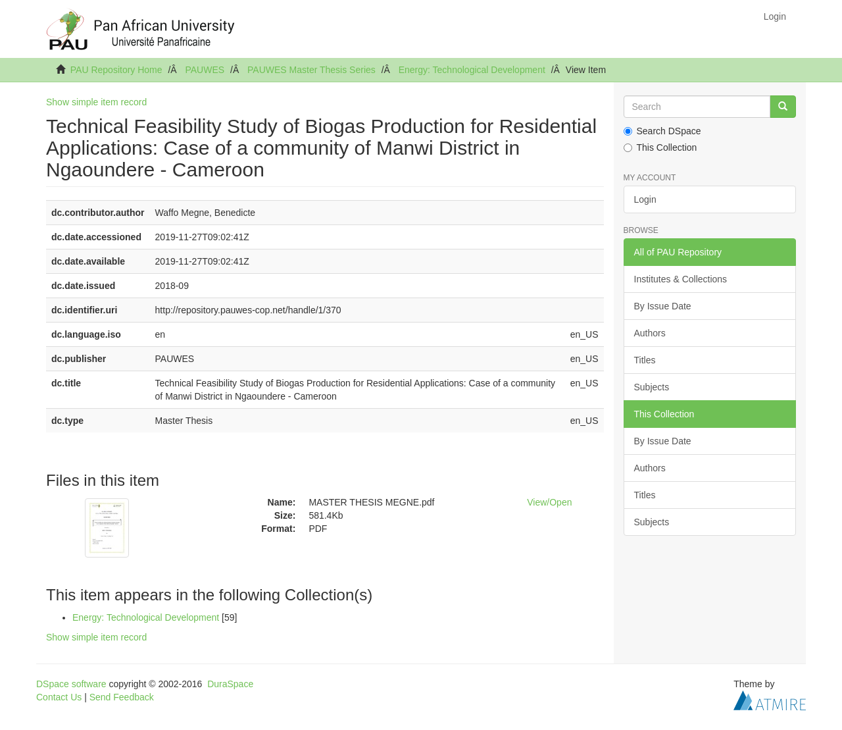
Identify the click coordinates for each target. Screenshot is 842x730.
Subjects (652, 387)
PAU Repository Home (116, 70)
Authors (650, 333)
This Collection (660, 147)
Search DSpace (662, 131)
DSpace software (71, 684)
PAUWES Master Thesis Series (311, 70)
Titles (645, 360)
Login (645, 199)
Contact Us (59, 697)
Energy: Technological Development (472, 70)
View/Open (549, 502)
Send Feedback (121, 697)
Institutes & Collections (681, 279)
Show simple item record (96, 102)
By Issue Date (662, 306)
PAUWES (204, 70)
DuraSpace (230, 684)
